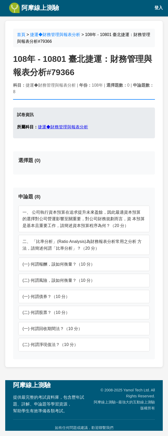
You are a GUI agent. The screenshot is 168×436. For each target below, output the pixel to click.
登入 (158, 7)
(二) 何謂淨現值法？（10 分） (50, 344)
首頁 (21, 34)
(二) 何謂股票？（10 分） (46, 312)
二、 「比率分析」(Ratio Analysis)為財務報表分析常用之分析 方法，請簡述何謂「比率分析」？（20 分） (82, 244)
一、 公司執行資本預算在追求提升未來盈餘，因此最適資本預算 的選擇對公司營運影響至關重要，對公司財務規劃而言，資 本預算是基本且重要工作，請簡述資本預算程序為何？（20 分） (83, 219)
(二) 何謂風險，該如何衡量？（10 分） (58, 280)
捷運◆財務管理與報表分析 (55, 34)
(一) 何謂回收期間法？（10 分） (52, 328)
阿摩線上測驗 (34, 8)
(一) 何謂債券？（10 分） (46, 296)
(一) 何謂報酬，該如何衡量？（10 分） (58, 264)
